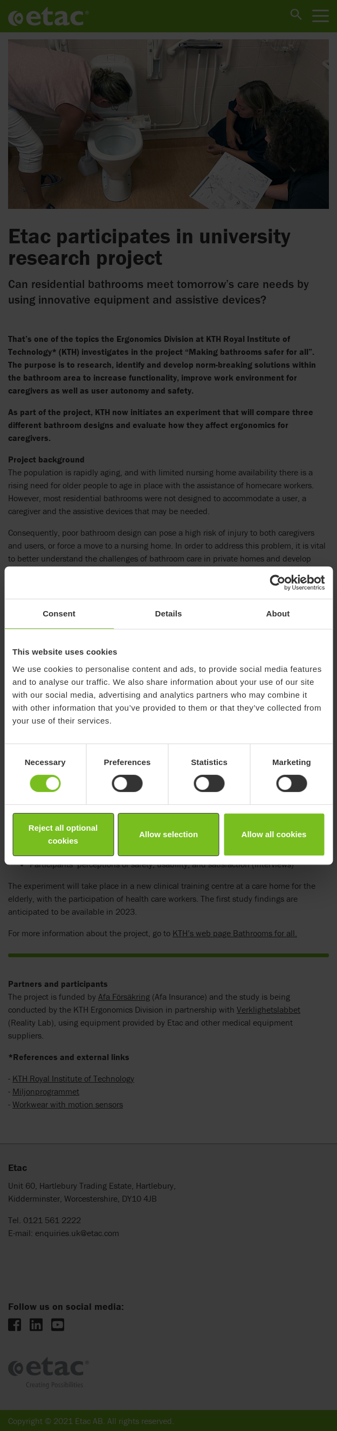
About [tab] (278, 613)
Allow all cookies (274, 834)
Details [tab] (168, 613)
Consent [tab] (59, 613)
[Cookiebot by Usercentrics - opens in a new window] (277, 582)
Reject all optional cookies (63, 834)
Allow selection (168, 834)
